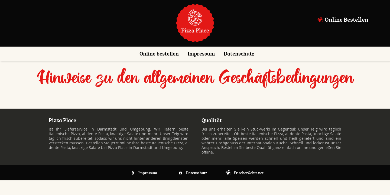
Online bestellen (159, 54)
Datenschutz (239, 54)
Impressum (201, 54)
